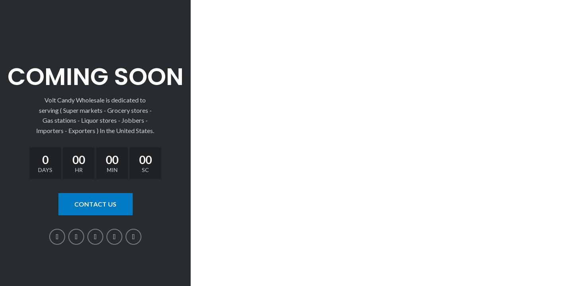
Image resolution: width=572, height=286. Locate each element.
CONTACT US (95, 204)
